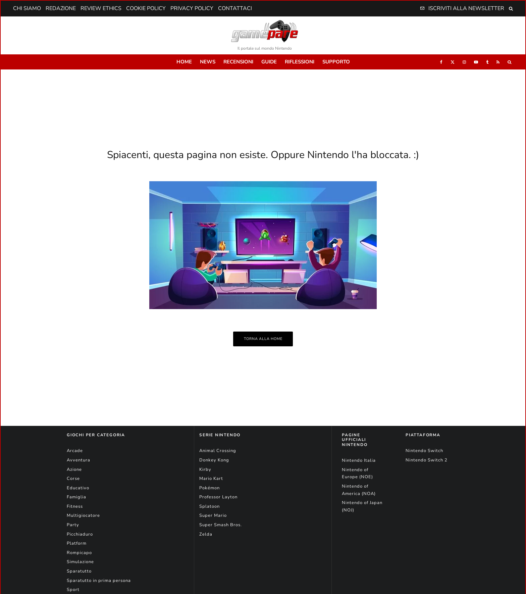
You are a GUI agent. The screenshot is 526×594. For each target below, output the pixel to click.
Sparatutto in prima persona (99, 581)
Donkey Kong (214, 460)
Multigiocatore (83, 515)
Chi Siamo (27, 8)
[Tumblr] (487, 61)
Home (184, 61)
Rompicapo (79, 553)
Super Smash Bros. (220, 525)
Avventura (78, 460)
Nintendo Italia (359, 460)
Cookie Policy (146, 8)
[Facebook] (441, 61)
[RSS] (498, 61)
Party (73, 525)
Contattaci (235, 8)
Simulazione (80, 562)
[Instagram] (464, 61)
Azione (74, 469)
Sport (73, 590)
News (207, 61)
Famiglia (76, 497)
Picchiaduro (80, 534)
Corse (73, 479)
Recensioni (238, 61)
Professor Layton (218, 497)
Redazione (61, 8)
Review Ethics (101, 8)
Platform (77, 543)
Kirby (205, 469)
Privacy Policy (191, 8)
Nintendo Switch (424, 451)
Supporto (336, 61)
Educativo (78, 488)
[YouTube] (476, 61)
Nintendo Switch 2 (427, 460)
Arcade (75, 451)
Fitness (75, 506)
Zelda (205, 534)
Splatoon (209, 506)
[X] (452, 61)
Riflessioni (299, 61)
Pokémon (209, 488)
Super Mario (213, 515)
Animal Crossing (217, 451)
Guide (269, 61)
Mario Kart (211, 479)
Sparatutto (79, 571)
